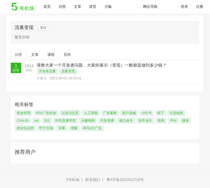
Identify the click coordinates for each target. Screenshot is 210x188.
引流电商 (176, 113)
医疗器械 (129, 113)
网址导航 (150, 6)
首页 (49, 6)
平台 (173, 120)
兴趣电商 (88, 120)
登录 (184, 6)
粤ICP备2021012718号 (125, 180)
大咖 (108, 6)
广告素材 (110, 113)
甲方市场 (46, 128)
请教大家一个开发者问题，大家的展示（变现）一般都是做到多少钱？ (102, 65)
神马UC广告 (92, 128)
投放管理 (23, 113)
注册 (199, 6)
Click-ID (23, 120)
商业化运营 (25, 128)
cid (36, 120)
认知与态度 (70, 113)
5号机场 (72, 180)
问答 (62, 6)
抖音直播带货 (65, 120)
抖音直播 (107, 120)
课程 (51, 54)
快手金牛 (145, 120)
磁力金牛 (126, 120)
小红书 (146, 113)
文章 (77, 6)
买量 (61, 128)
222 (47, 120)
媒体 (185, 120)
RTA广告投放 (46, 113)
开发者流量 (47, 71)
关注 (43, 28)
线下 (160, 113)
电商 (161, 120)
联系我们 (92, 180)
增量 (74, 128)
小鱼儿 (42, 78)
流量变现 (68, 71)
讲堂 (92, 6)
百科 (67, 54)
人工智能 (91, 113)
